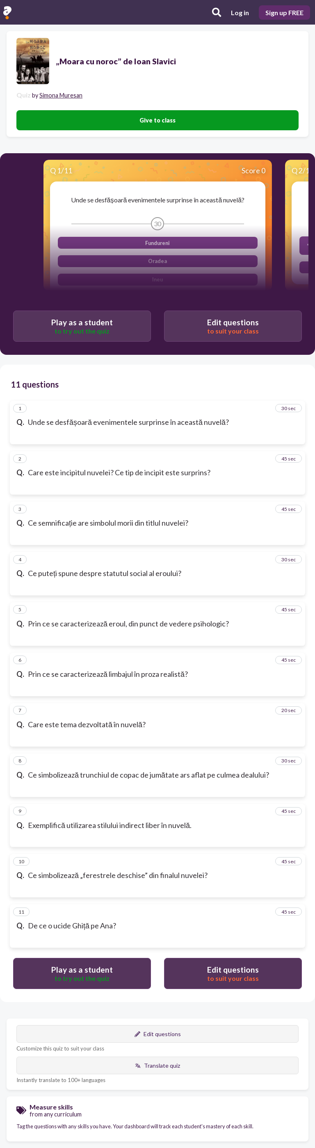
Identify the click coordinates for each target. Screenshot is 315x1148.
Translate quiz (157, 1065)
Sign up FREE (284, 12)
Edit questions (158, 1033)
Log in (240, 12)
